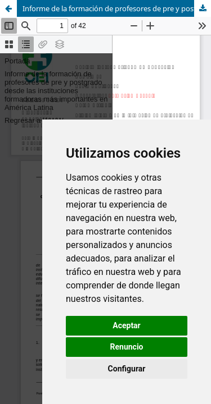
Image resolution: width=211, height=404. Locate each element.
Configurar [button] (127, 368)
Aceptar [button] (127, 325)
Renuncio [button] (126, 346)
